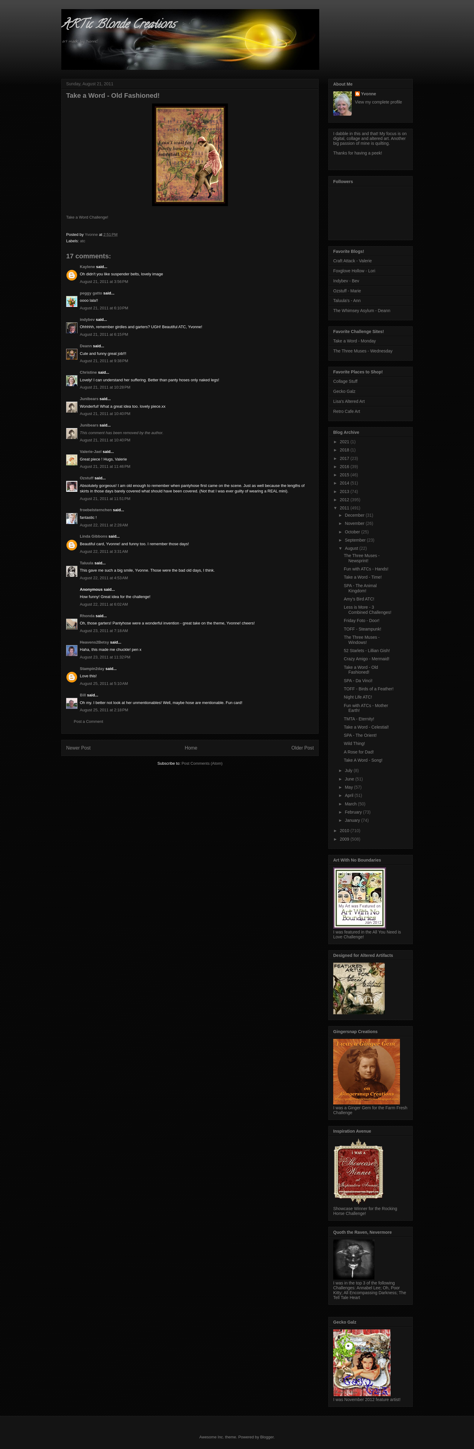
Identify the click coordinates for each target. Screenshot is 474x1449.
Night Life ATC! (358, 697)
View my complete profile (378, 102)
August (352, 548)
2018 (345, 449)
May (349, 787)
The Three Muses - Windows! (362, 640)
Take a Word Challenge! (87, 217)
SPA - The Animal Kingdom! (360, 588)
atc (82, 241)
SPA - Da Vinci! (358, 680)
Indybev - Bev (346, 280)
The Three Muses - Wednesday (363, 351)
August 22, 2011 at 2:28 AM (104, 525)
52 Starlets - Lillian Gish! (367, 650)
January (353, 820)
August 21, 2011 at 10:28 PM (105, 387)
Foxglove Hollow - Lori (354, 270)
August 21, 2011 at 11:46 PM (105, 466)
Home (191, 747)
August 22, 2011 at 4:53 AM (104, 578)
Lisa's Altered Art (349, 401)
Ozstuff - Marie (347, 290)
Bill (83, 695)
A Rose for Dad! (359, 752)
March (351, 803)
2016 (345, 466)
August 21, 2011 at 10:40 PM (105, 413)
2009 (345, 839)
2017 (345, 458)
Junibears (89, 398)
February (354, 812)
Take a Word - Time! (363, 577)
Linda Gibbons (93, 536)
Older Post (302, 747)
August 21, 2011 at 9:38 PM (104, 361)
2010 (345, 830)
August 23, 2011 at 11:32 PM (105, 657)
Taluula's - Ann (347, 300)
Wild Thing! (354, 743)
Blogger (266, 1437)
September (356, 540)
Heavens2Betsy (94, 642)
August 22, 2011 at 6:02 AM (104, 604)
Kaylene (87, 266)
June (350, 779)
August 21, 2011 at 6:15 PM (104, 334)
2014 (345, 483)
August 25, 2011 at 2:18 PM (104, 710)
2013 (345, 491)
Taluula (86, 563)
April (349, 795)
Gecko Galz (344, 391)
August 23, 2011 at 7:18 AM (104, 630)
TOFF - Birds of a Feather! (369, 688)
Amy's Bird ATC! (359, 599)
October (353, 531)
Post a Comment (88, 721)
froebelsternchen (96, 510)
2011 (345, 507)
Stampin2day (92, 668)
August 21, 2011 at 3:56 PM (104, 281)
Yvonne (368, 93)
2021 (345, 441)
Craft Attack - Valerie (352, 260)
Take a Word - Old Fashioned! (361, 670)
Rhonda (87, 616)
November (355, 523)
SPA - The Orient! (360, 735)
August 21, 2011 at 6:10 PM (104, 308)
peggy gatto (91, 293)
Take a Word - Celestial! (366, 727)
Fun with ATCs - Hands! (366, 568)
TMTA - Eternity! (359, 718)
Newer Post (78, 747)
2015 (345, 474)
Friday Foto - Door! (361, 620)
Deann (86, 346)
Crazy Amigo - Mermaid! (366, 658)
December (355, 515)
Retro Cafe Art (346, 411)
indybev (87, 319)
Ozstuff (86, 478)
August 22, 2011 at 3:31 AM (104, 551)
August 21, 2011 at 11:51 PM (105, 498)
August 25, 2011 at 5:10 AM (104, 683)
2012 (345, 499)
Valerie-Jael (91, 451)
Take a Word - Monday (354, 340)
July (349, 770)
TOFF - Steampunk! (362, 629)
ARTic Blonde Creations (118, 25)
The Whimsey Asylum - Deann (361, 310)
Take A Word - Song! (363, 760)
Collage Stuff (345, 381)
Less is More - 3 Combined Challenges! (367, 610)
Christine (88, 372)
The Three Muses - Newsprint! (362, 558)
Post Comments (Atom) (201, 763)
